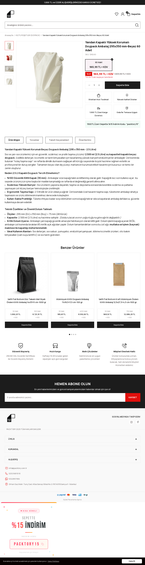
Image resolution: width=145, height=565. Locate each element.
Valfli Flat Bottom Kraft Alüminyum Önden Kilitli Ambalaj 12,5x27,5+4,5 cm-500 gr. (118, 302)
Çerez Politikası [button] (53, 561)
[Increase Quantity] (100, 86)
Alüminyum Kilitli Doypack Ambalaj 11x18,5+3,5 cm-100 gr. (72, 302)
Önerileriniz (85, 140)
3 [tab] (73, 335)
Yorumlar (34, 140)
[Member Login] (122, 14)
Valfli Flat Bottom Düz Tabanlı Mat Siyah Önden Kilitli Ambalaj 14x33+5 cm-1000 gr (26, 302)
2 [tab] (71, 335)
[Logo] (10, 14)
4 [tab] (75, 335)
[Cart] (133, 14)
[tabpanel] (26, 291)
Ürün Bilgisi (14, 140)
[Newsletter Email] (72, 398)
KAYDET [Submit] (133, 398)
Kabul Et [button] (132, 561)
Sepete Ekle (122, 86)
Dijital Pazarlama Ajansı (72, 500)
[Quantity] (94, 86)
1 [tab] (69, 335)
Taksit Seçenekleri (59, 140)
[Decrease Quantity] (87, 86)
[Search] (72, 25)
